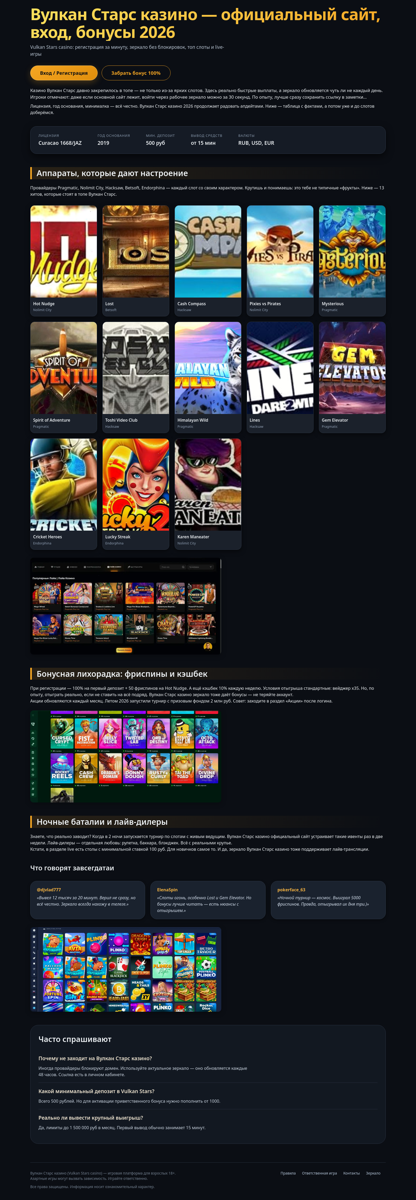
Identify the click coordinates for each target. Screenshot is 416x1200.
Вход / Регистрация (64, 73)
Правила (288, 1173)
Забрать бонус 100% (136, 73)
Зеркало (373, 1173)
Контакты (351, 1173)
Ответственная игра (319, 1173)
